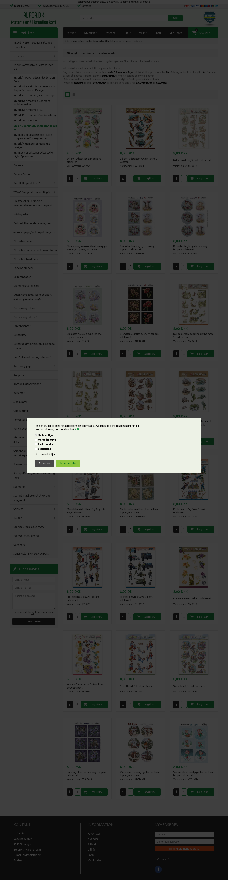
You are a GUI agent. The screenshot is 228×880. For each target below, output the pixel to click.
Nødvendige (45, 435)
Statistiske (44, 448)
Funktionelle (45, 444)
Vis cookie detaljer (45, 454)
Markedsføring (47, 439)
